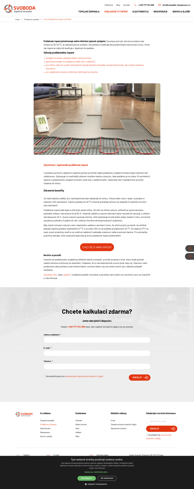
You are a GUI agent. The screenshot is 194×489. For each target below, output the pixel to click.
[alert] (97, 472)
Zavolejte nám (50, 274)
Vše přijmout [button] (86, 478)
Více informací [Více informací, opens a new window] (100, 468)
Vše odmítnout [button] (107, 478)
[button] (97, 472)
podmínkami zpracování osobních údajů (84, 376)
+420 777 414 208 (76, 326)
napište (66, 274)
